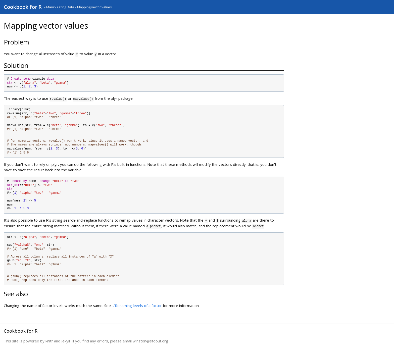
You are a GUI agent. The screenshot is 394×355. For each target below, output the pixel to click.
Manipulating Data (60, 7)
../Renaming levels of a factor (137, 305)
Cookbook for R (23, 7)
